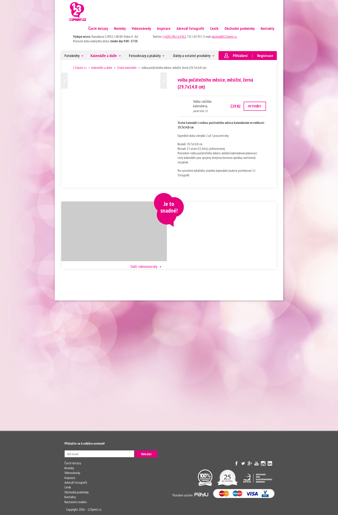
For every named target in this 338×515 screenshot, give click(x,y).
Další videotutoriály (144, 266)
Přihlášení (240, 55)
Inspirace (164, 28)
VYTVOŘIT (254, 106)
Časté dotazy (98, 28)
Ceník (214, 28)
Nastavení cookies (75, 502)
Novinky (120, 28)
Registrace (265, 55)
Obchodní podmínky (239, 28)
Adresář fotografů (190, 28)
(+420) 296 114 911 (174, 37)
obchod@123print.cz (224, 37)
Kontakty (267, 28)
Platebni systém (190, 495)
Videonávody (141, 28)
